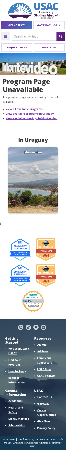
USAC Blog (44, 369)
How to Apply (17, 371)
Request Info (17, 47)
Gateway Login (49, 25)
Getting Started (12, 340)
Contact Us (44, 397)
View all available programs (24, 109)
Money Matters (18, 419)
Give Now (49, 47)
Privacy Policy (46, 428)
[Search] (60, 36)
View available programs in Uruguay (30, 113)
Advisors (42, 351)
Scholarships (16, 425)
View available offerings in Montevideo (31, 118)
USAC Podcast (46, 376)
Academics (15, 401)
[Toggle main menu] (5, 36)
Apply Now (16, 24)
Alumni (42, 345)
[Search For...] (34, 36)
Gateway (43, 403)
